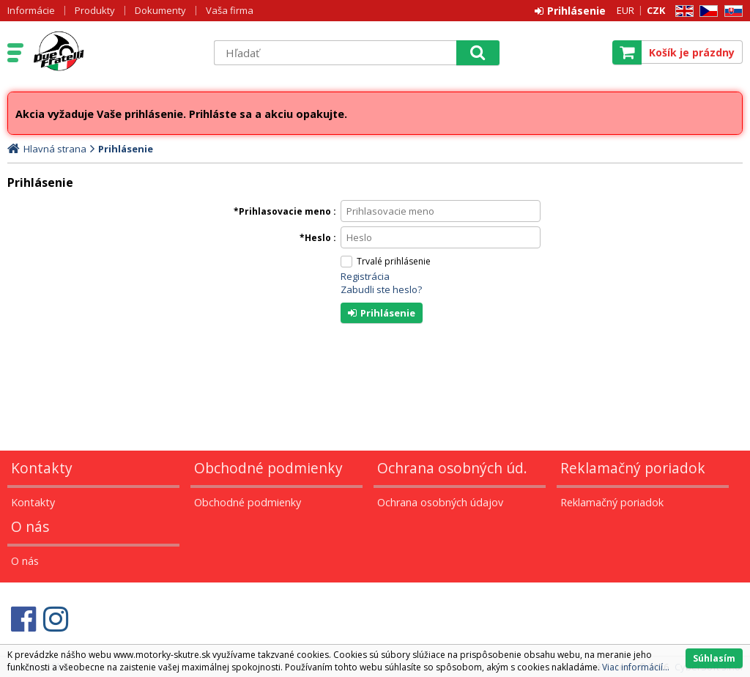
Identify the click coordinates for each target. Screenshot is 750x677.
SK (731, 11)
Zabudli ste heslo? (381, 289)
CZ (706, 11)
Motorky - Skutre (115, 52)
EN (682, 11)
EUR (625, 10)
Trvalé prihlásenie (394, 261)
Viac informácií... (635, 667)
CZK (656, 10)
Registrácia (365, 276)
